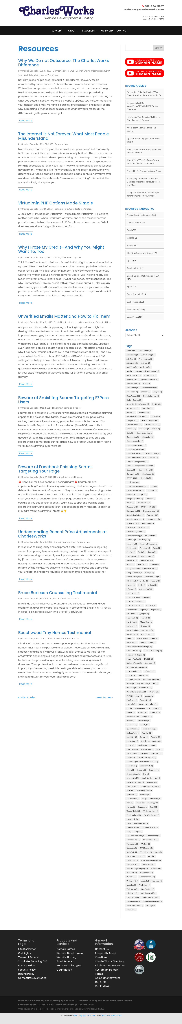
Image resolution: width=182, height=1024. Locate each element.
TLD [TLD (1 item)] (129, 833)
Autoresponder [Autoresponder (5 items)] (149, 389)
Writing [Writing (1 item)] (150, 907)
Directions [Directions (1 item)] (132, 508)
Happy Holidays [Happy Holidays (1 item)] (134, 578)
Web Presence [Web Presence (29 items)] (147, 878)
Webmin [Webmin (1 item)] (131, 878)
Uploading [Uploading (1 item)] (132, 849)
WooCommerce (134, 311)
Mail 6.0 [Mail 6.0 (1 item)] (145, 619)
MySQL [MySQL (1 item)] (148, 660)
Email (72, 72)
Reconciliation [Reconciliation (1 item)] (149, 730)
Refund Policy (26, 975)
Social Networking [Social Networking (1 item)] (135, 784)
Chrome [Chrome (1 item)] (131, 430)
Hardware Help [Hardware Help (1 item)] (152, 578)
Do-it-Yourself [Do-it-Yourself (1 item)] (133, 512)
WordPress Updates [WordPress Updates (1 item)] (152, 903)
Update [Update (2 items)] (145, 845)
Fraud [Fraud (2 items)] (150, 558)
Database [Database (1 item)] (152, 492)
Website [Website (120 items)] (132, 882)
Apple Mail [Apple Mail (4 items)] (132, 381)
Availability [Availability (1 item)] (132, 393)
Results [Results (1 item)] (131, 747)
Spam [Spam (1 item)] (130, 792)
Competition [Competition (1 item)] (133, 438)
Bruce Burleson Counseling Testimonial (57, 594)
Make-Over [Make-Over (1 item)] (146, 623)
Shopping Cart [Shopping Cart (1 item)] (133, 775)
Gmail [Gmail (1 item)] (130, 566)
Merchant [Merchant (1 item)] (142, 640)
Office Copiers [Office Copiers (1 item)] (134, 673)
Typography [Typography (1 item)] (132, 845)
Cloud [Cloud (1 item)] (156, 430)
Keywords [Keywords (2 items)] (132, 611)
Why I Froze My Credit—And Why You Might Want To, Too (61, 251)
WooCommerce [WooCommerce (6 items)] (150, 899)
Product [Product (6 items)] (142, 714)
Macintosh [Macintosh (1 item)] (132, 619)
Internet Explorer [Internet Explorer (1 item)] (135, 607)
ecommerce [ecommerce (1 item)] (133, 525)
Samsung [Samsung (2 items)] (132, 755)
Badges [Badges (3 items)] (157, 393)
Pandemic (131, 247)
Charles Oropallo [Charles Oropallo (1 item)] (149, 422)
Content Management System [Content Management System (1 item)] (140, 467)
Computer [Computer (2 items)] (147, 438)
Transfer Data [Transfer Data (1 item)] (133, 841)
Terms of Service (28, 959)
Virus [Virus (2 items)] (158, 853)
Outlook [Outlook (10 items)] (143, 677)
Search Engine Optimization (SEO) (93, 72)
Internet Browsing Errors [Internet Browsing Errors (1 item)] (138, 599)
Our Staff (100, 983)
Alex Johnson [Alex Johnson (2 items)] (145, 360)
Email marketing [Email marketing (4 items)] (134, 537)
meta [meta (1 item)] (154, 640)
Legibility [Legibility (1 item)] (156, 611)
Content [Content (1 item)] (153, 459)
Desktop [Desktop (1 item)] (150, 500)
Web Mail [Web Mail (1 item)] (132, 874)
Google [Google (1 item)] (154, 566)
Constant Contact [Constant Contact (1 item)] (135, 455)
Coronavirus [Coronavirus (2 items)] (133, 475)
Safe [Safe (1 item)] (159, 751)
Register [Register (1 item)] (146, 734)
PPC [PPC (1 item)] (129, 710)
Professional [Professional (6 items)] (133, 718)
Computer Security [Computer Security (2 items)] (136, 451)
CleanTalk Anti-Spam (110, 1016)
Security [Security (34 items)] (132, 767)
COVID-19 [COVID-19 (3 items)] (132, 479)
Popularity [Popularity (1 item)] (145, 701)
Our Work (107, 31)
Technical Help (25, 76)
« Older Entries (26, 699)
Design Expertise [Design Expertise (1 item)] (135, 500)
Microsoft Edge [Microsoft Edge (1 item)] (147, 644)
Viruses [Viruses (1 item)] (131, 858)
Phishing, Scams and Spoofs (67, 258)
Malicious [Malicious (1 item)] (132, 627)
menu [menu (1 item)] (130, 640)
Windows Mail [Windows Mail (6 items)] (148, 895)
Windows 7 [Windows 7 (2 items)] (132, 895)
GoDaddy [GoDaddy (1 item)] (142, 566)
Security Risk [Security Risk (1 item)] (146, 767)
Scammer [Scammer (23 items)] (156, 755)
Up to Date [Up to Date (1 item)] (132, 853)
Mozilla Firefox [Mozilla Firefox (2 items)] (134, 660)
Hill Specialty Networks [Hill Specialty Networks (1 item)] (137, 582)
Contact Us (102, 950)
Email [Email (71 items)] (131, 529)
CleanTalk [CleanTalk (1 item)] (144, 430)
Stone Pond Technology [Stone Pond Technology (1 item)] (147, 804)
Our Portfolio (102, 987)
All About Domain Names (110, 967)
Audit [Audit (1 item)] (146, 385)
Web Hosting (40, 76)
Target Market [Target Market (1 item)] (134, 812)
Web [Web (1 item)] (151, 858)
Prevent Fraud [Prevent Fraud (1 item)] (142, 710)
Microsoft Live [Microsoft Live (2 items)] (134, 652)
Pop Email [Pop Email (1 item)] (132, 701)
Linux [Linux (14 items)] (131, 615)
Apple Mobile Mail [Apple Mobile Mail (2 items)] (148, 381)
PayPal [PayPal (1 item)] (130, 685)
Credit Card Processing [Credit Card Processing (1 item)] (137, 488)
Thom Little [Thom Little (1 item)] (132, 821)
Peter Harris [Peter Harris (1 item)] (145, 689)
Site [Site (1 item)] (146, 775)
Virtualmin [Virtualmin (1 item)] (146, 853)
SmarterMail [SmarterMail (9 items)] (133, 779)
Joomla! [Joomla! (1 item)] (150, 607)
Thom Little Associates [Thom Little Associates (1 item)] (137, 825)
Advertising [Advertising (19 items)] (147, 356)
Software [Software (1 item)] (152, 784)
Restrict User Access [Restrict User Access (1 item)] (151, 742)
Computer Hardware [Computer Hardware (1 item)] (136, 447)
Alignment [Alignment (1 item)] (132, 364)
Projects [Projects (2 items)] (147, 718)
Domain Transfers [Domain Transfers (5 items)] (135, 521)
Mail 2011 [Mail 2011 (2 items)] (132, 623)
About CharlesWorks (107, 979)
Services (56, 31)
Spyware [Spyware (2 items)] (144, 796)
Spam (92, 323)
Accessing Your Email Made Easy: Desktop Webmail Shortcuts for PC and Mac (144, 183)
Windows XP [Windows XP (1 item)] (133, 899)
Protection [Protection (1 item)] (143, 722)
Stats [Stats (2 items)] (130, 804)
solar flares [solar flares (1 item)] (132, 788)
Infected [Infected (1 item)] (131, 590)
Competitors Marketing (32, 979)
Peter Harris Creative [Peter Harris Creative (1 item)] (137, 693)
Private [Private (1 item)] (131, 714)
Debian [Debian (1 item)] (131, 496)
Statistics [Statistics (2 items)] (155, 800)
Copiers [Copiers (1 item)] (131, 471)
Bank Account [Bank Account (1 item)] (133, 397)
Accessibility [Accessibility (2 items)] (144, 352)
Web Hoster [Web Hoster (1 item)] (133, 866)
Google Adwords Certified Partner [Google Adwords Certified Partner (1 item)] (142, 570)
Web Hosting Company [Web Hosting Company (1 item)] (137, 870)
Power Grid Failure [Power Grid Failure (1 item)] (148, 705)
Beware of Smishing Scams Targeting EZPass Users (63, 401)
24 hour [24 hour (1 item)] (131, 352)
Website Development (70, 954)
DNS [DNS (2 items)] (152, 508)
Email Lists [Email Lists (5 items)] (143, 529)
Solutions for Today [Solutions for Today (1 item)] (150, 788)
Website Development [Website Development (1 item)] (151, 882)
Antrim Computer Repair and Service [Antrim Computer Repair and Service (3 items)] (143, 373)
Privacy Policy (26, 967)
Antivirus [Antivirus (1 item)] (145, 368)
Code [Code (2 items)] (130, 434)
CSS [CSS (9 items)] (154, 488)
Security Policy (27, 971)
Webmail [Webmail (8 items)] (156, 870)
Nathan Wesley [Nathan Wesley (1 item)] (134, 664)
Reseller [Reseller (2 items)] (155, 738)
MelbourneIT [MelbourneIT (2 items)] (147, 636)
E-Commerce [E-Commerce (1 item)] (153, 521)
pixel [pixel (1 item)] (139, 697)
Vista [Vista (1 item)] (141, 858)
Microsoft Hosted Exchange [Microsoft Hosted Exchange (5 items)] (139, 648)
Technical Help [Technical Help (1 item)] (150, 812)
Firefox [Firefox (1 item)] (131, 553)
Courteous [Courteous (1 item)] (148, 475)
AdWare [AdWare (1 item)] (131, 360)
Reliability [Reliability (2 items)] (132, 738)
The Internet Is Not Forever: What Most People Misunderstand (63, 138)
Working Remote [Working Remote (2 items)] (135, 907)
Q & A (130, 262)
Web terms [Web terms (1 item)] (132, 890)
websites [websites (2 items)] (131, 886)
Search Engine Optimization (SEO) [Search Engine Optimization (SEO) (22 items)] (142, 763)
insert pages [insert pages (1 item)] (133, 595)
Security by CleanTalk (84, 1016)
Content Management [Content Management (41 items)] (137, 463)
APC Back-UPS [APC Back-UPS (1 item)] (134, 377)
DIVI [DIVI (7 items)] (144, 508)
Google (130, 239)
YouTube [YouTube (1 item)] (131, 911)
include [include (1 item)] (152, 586)
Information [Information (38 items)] (145, 590)
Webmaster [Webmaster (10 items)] (146, 874)
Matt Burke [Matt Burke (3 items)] (147, 632)
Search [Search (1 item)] (131, 759)
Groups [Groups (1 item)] (149, 574)
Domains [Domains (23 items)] (152, 516)
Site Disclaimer (27, 950)
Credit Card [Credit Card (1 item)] (133, 484)
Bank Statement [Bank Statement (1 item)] (151, 397)
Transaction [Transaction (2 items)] (153, 837)
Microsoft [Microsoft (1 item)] (132, 644)
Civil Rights (24, 954)
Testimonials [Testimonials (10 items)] (134, 816)
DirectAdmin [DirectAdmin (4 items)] (143, 504)
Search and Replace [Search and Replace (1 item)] (147, 759)
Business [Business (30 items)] (143, 414)
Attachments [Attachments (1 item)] (133, 385)
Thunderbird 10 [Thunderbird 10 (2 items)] (150, 829)
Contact (121, 31)
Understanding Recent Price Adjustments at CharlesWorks (62, 536)
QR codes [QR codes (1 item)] (132, 726)
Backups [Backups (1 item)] (145, 393)
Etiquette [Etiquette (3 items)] (150, 537)
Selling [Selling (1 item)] (130, 771)
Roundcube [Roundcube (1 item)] (147, 751)
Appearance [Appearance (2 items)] (150, 377)
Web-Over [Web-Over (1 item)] (132, 862)
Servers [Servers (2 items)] (141, 771)
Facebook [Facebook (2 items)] (132, 549)
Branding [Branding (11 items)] (147, 410)
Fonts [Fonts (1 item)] (141, 553)
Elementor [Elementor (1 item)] (148, 525)
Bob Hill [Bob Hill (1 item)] (156, 405)
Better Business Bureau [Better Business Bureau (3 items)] (138, 405)
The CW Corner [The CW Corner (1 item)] (151, 816)
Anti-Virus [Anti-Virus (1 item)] (132, 368)
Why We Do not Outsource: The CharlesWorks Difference (63, 64)
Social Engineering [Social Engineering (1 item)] (151, 779)
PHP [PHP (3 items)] (130, 697)
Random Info (61, 145)
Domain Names (61, 72)
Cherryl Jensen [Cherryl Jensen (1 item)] (152, 426)
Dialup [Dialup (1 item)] (130, 504)
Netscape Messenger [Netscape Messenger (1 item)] (137, 668)
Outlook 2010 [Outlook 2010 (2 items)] (133, 681)
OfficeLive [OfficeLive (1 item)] (149, 673)
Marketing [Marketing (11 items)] (133, 632)
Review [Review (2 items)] (142, 747)
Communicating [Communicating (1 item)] (144, 434)
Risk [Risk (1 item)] (153, 747)
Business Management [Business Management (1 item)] (137, 418)
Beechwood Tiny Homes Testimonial (54, 634)
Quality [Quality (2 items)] (144, 726)
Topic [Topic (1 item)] (138, 833)
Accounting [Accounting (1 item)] (132, 356)
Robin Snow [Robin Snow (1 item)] (132, 751)
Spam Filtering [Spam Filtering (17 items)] (144, 792)
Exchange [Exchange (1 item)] (144, 541)
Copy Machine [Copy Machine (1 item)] (145, 471)
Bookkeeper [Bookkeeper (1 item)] (133, 410)
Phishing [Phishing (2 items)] (154, 693)
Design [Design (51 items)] (142, 496)
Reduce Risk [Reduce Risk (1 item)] (133, 734)
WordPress (53, 76)
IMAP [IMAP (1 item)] (141, 586)
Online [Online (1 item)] (131, 677)
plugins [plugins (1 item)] (149, 697)
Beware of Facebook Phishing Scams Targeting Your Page (55, 471)
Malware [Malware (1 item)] (145, 627)
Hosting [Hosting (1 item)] (155, 582)
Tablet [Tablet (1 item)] (154, 808)
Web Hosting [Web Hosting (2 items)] (148, 866)
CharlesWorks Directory (109, 963)
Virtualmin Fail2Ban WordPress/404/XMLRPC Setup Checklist (142, 107)
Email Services (65, 963)
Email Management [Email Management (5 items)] (136, 533)
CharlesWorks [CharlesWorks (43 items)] (134, 426)
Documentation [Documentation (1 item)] (151, 512)
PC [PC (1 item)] (155, 685)
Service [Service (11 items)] (154, 771)
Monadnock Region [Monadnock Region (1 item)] (136, 656)
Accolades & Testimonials (66, 600)
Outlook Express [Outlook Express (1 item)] (151, 681)
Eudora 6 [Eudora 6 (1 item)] (131, 541)
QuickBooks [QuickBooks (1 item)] (133, 730)
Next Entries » (105, 699)
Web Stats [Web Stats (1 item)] (144, 886)
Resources (88, 31)
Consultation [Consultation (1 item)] (152, 455)
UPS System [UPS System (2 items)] (146, 849)
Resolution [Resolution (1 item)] (132, 742)
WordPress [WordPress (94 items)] (133, 903)
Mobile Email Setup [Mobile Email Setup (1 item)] (153, 652)
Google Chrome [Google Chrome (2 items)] (134, 574)
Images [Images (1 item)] (131, 586)
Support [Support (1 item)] (142, 808)
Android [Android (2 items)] (145, 364)
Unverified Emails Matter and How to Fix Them (64, 318)
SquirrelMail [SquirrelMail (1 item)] (133, 800)
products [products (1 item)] (155, 714)
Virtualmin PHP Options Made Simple (55, 204)
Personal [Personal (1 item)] (131, 689)
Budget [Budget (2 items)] (131, 414)
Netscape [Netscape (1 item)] (150, 664)
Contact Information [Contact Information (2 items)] (136, 459)
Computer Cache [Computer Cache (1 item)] (135, 442)
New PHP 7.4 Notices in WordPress (144, 172)
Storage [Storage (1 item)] (131, 808)
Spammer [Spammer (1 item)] (132, 796)
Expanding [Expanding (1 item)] (132, 545)
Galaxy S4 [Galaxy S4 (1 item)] (132, 562)
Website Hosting (66, 959)
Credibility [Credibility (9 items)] (145, 479)
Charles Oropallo (30, 72)
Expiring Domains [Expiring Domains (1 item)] (148, 545)
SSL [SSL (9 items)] (144, 800)
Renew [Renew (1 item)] (144, 738)
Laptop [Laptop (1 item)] (144, 611)
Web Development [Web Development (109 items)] (151, 862)
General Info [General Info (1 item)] (146, 562)
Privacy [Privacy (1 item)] (157, 710)
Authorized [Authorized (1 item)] (132, 389)
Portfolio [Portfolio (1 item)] (131, 705)
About (72, 31)
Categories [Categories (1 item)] (132, 422)
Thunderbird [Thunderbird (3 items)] (133, 829)
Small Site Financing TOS (32, 963)
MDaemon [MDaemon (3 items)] (132, 636)
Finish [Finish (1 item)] (156, 549)
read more (25, 122)
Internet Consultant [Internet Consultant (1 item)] (136, 603)
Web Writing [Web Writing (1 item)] (147, 890)
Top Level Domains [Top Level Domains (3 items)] (135, 837)
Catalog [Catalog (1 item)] (155, 418)
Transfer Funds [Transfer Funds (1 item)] (150, 841)
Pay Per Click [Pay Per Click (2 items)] (143, 685)
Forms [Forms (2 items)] (152, 553)
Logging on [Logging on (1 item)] (143, 615)
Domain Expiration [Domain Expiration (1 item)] (135, 516)
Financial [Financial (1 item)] (145, 549)
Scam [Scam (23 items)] (144, 755)
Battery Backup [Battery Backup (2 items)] (134, 401)
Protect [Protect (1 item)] (131, 722)
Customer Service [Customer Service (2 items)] (135, 492)
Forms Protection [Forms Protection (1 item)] (135, 558)
